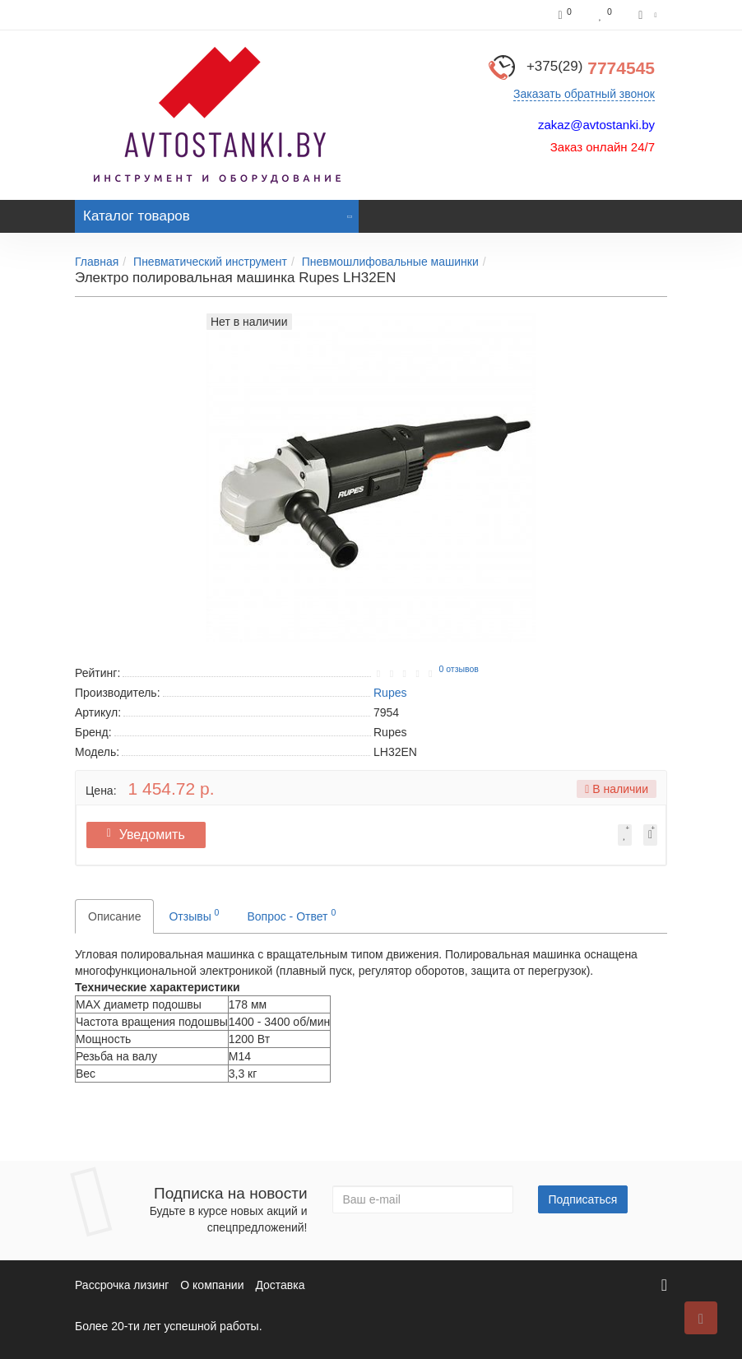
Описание (114, 916)
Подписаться (583, 1199)
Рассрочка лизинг (122, 1285)
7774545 (590, 67)
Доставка (279, 1285)
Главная (96, 261)
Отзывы (194, 914)
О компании (211, 1285)
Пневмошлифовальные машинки (390, 261)
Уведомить (153, 835)
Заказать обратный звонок (584, 93)
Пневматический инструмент (210, 261)
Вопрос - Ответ (291, 914)
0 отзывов (458, 669)
